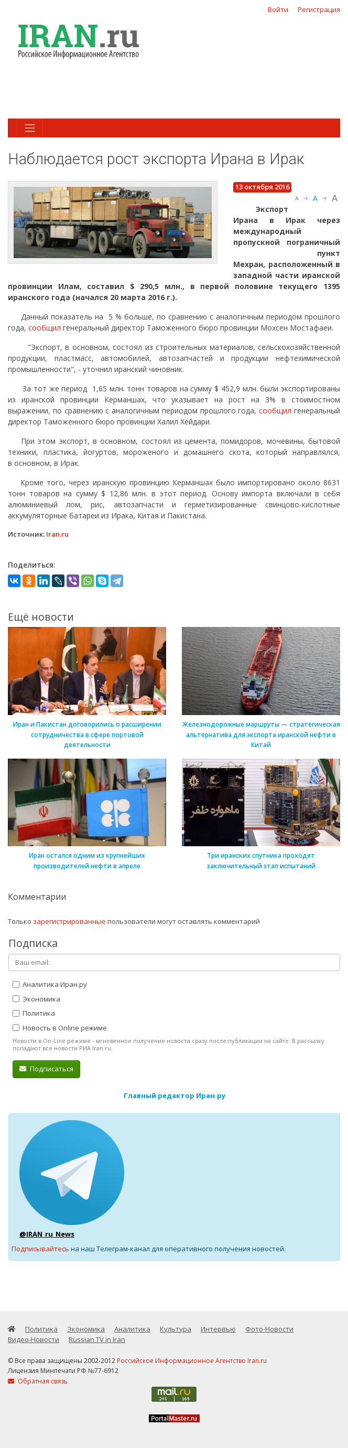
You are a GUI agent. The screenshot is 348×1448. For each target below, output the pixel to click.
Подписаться (46, 1068)
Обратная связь (38, 1381)
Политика (34, 1013)
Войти (278, 9)
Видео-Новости (33, 1339)
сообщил (44, 328)
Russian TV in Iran (97, 1339)
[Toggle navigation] (30, 128)
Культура (175, 1329)
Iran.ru (57, 534)
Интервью (218, 1329)
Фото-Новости (269, 1329)
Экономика (36, 999)
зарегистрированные (69, 921)
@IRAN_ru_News (46, 1234)
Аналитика (132, 1329)
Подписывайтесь (40, 1248)
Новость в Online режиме (60, 1027)
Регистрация (319, 9)
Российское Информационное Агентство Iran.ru (192, 1360)
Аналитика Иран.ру (50, 984)
